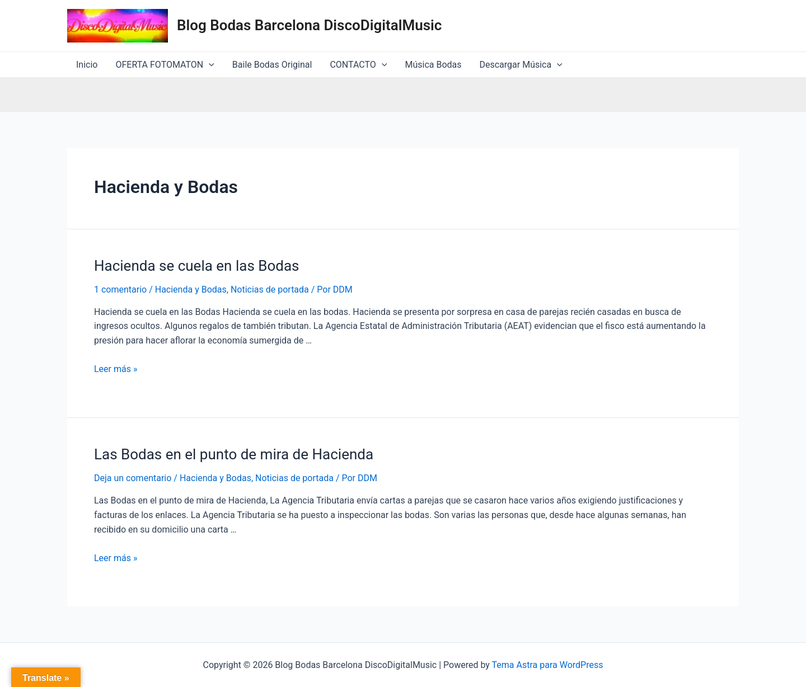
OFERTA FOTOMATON (164, 64)
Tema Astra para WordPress (547, 665)
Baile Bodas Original (272, 64)
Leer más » (115, 369)
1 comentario (120, 289)
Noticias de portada (270, 289)
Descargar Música (521, 64)
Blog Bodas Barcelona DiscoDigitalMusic (309, 25)
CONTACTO (358, 64)
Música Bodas (433, 64)
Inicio (86, 64)
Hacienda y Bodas (191, 289)
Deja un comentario (132, 478)
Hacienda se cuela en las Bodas (196, 265)
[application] (208, 64)
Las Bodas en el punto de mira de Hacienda (233, 454)
